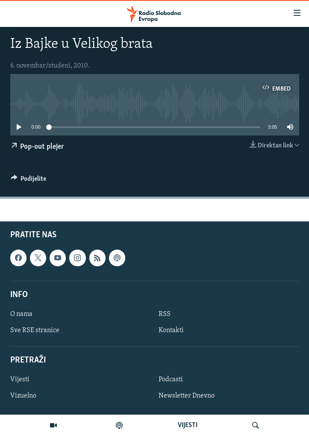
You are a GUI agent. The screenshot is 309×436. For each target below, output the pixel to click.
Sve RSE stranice (34, 330)
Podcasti (171, 380)
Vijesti (19, 380)
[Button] (29, 181)
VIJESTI (187, 425)
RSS (165, 314)
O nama (21, 314)
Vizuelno (23, 396)
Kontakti (171, 330)
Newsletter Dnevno (187, 396)
